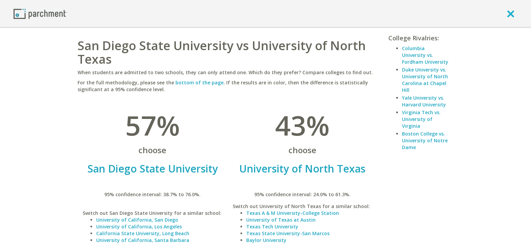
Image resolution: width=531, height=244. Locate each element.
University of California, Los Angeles (139, 226)
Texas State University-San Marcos (288, 233)
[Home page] (40, 13)
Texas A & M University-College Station (292, 213)
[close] (510, 13)
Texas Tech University (272, 226)
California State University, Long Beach (142, 233)
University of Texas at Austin (281, 220)
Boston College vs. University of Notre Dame (425, 140)
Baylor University (266, 240)
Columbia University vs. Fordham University (425, 55)
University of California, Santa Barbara (142, 240)
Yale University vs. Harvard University (424, 101)
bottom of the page (199, 82)
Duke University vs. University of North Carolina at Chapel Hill (425, 79)
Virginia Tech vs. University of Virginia (421, 119)
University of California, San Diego (137, 220)
